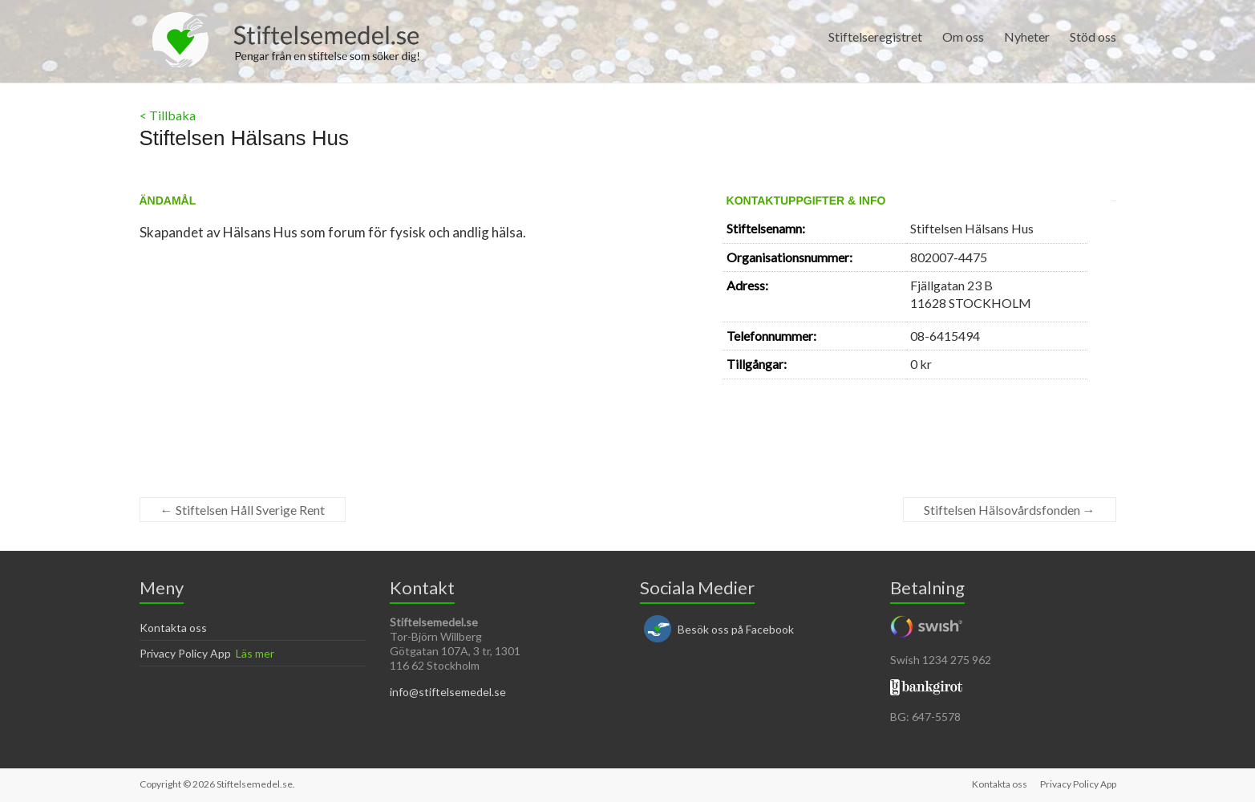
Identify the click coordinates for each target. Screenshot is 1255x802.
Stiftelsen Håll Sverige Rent (242, 509)
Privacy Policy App (185, 653)
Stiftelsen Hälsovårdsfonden (1009, 509)
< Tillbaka (168, 115)
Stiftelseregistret (875, 36)
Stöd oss (1093, 36)
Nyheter (1027, 36)
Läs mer (255, 653)
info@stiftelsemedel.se (448, 692)
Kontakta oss (173, 627)
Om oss (963, 36)
